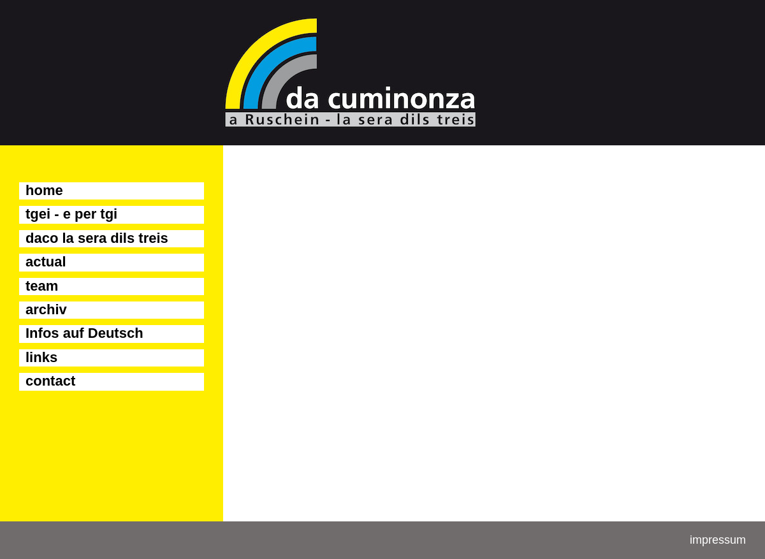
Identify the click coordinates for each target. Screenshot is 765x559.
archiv (46, 309)
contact (50, 381)
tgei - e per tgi (71, 214)
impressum (718, 540)
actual (46, 262)
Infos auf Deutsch (84, 333)
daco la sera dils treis (97, 238)
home (44, 190)
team (42, 286)
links (41, 357)
